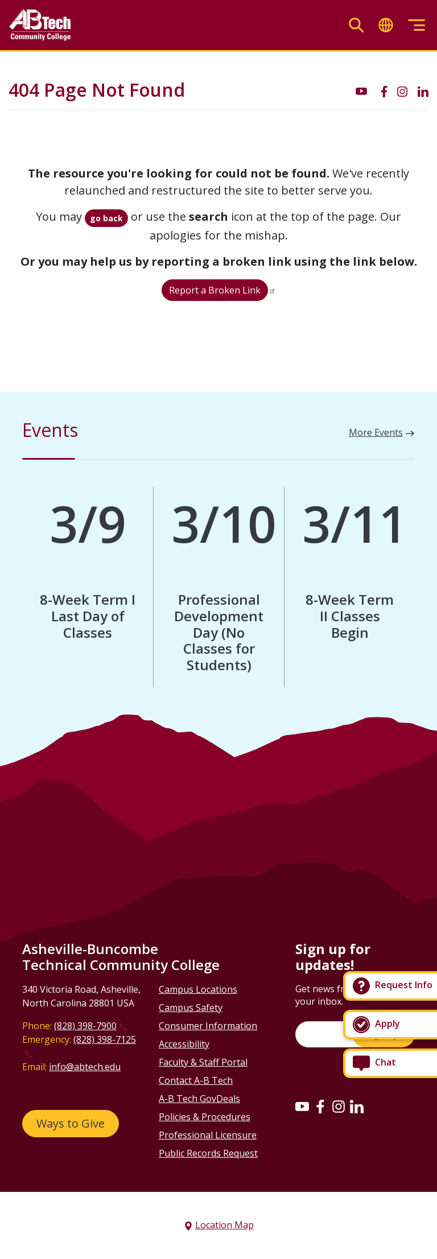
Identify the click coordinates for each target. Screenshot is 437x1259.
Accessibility (184, 1044)
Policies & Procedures (204, 1117)
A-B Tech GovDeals (199, 1098)
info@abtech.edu (85, 1066)
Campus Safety (190, 1007)
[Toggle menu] (416, 25)
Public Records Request (208, 1153)
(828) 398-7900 (85, 1025)
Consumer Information (208, 1025)
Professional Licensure (208, 1135)
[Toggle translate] (386, 25)
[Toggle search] (356, 25)
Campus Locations (198, 989)
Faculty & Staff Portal (203, 1062)
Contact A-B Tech (196, 1080)
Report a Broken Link (215, 290)
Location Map (224, 1225)
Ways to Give (70, 1123)
